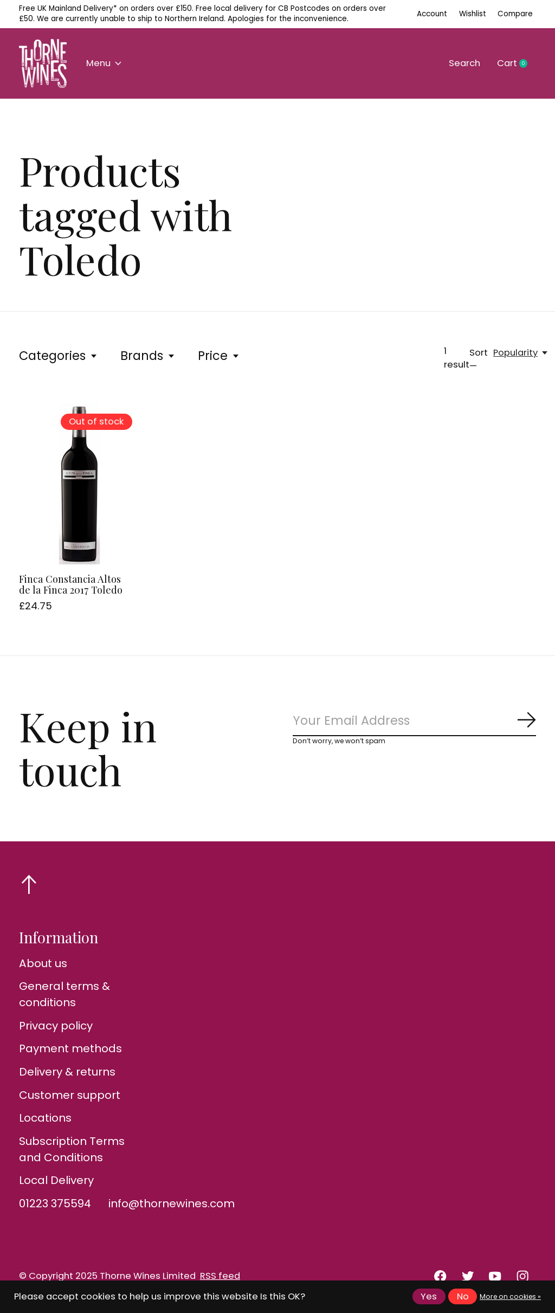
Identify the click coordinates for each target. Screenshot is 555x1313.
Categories (58, 355)
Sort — (478, 359)
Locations (45, 1117)
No (463, 1296)
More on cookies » (510, 1296)
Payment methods (70, 1048)
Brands (148, 355)
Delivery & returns (67, 1071)
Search (464, 63)
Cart (516, 63)
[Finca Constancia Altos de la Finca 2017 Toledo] (79, 483)
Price (219, 355)
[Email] (414, 720)
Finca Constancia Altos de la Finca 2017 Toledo (70, 584)
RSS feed (220, 1276)
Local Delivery (56, 1180)
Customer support (69, 1095)
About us (43, 963)
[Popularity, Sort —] (521, 352)
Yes (429, 1296)
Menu (103, 63)
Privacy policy (56, 1025)
